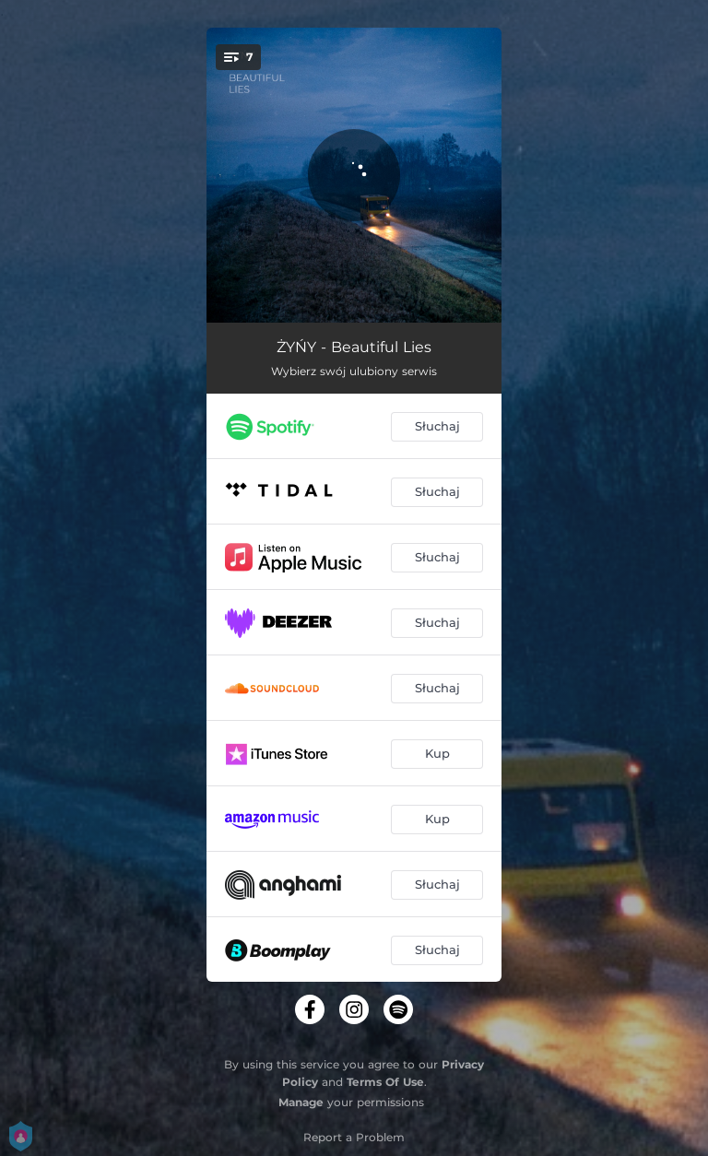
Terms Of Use (385, 1082)
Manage (301, 1102)
